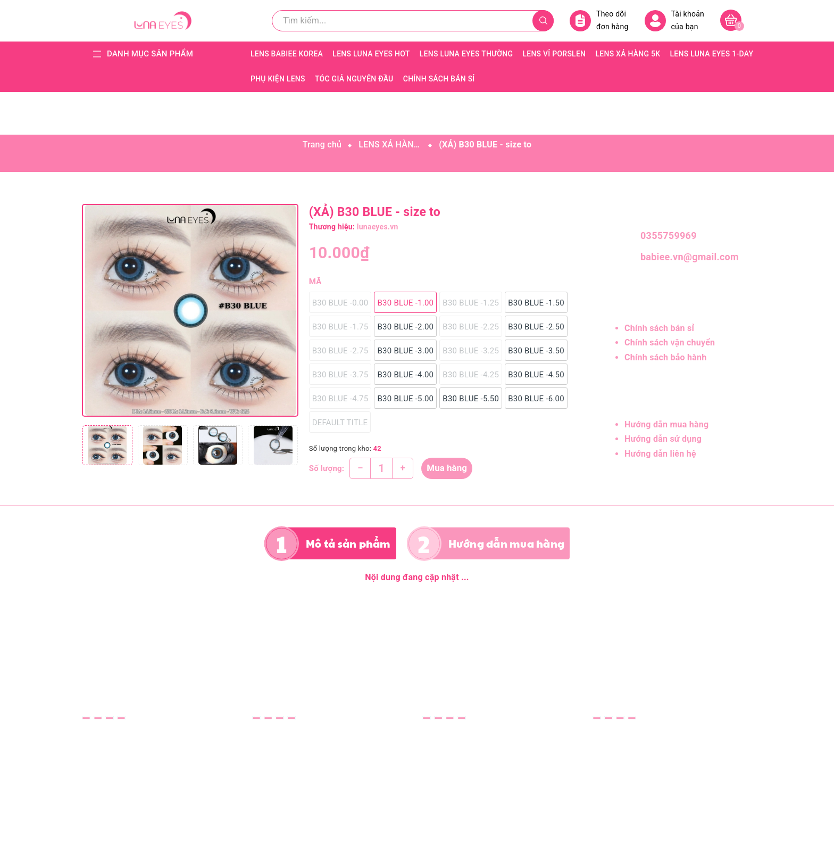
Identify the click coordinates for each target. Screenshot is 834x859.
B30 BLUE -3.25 (471, 351)
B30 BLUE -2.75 (340, 351)
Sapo (510, 844)
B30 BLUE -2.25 (471, 327)
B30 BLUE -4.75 (340, 398)
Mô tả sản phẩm (348, 543)
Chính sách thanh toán (466, 778)
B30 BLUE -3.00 (405, 351)
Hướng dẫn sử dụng (663, 439)
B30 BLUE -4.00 (405, 374)
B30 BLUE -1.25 (471, 303)
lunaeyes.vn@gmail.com (157, 788)
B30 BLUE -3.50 (536, 351)
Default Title (340, 422)
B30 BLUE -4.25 (471, 374)
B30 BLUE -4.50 (536, 374)
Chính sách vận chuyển (669, 342)
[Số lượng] (381, 468)
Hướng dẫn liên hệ (660, 454)
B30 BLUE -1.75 (340, 327)
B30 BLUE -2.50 (536, 327)
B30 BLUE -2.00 (405, 327)
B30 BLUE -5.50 (471, 398)
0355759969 (668, 235)
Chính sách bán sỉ (659, 328)
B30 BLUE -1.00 (405, 303)
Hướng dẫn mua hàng (666, 424)
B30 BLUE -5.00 (405, 398)
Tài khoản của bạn (674, 20)
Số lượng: (327, 468)
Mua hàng (447, 467)
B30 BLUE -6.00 (536, 398)
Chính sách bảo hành (665, 357)
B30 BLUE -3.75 (340, 374)
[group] (190, 310)
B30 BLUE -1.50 (536, 303)
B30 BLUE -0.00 (340, 303)
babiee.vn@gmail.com (685, 256)
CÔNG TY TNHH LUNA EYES (647, 735)
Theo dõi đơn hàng (599, 20)
